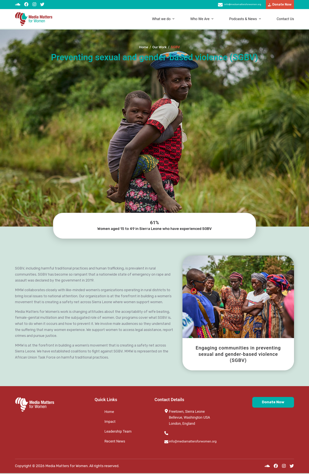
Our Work (159, 47)
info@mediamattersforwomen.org (232, 5)
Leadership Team (118, 431)
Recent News (114, 441)
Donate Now (270, 403)
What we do (161, 20)
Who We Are (199, 20)
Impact (109, 421)
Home (143, 47)
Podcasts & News (243, 20)
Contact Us (285, 20)
